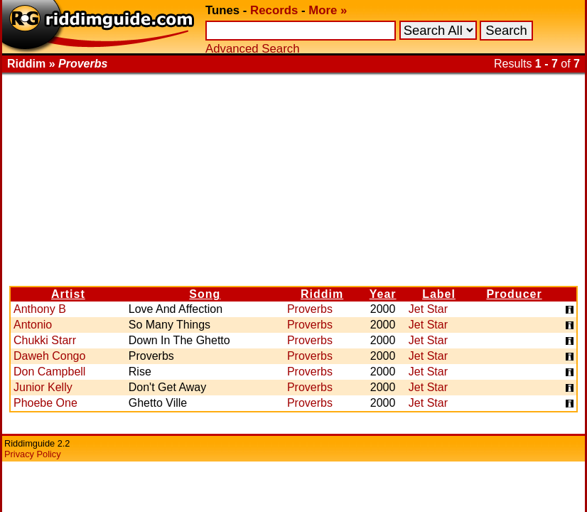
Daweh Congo (49, 356)
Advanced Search (252, 48)
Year (383, 294)
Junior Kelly (43, 387)
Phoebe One (45, 403)
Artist (68, 294)
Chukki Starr (45, 340)
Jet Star (428, 309)
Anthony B (40, 309)
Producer (514, 294)
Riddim (322, 294)
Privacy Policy (32, 454)
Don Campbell (49, 372)
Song (204, 294)
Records (274, 10)
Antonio (33, 325)
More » (327, 10)
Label (439, 294)
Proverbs (310, 309)
